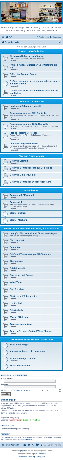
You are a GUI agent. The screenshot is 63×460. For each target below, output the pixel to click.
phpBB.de (42, 454)
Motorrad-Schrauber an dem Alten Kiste (30, 182)
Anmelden (6, 375)
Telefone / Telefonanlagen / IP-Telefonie (30, 254)
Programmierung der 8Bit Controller (29, 113)
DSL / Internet (17, 240)
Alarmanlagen (17, 261)
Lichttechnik (16, 303)
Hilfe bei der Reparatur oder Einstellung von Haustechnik (31, 228)
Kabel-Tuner (16, 282)
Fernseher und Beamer (22, 275)
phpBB (22, 451)
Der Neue (29, 440)
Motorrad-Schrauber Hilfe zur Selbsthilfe (31, 168)
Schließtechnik (17, 268)
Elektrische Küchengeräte (23, 296)
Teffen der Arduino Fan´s (23, 74)
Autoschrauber (31, 190)
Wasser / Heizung (19, 317)
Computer (15, 247)
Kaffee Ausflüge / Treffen (23, 358)
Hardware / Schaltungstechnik (25, 106)
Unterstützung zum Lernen (24, 143)
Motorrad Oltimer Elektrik (23, 175)
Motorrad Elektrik (19, 161)
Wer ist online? (8, 400)
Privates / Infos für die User (31, 51)
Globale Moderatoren (31, 420)
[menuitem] (9, 37)
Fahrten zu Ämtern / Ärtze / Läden (27, 351)
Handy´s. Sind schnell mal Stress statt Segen (33, 233)
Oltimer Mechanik (19, 220)
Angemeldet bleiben (51, 390)
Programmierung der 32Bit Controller (29, 124)
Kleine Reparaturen (20, 365)
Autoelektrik (16, 202)
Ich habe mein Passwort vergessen (15, 390)
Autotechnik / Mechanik (22, 195)
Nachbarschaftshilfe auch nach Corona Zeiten (31, 340)
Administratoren (15, 420)
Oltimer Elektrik (18, 213)
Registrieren (20, 375)
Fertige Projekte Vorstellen (23, 133)
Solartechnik (16, 310)
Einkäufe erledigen (19, 344)
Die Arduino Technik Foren (31, 101)
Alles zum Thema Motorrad (31, 156)
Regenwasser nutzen (21, 324)
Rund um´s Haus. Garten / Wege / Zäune (31, 331)
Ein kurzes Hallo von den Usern (26, 56)
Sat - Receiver (17, 289)
